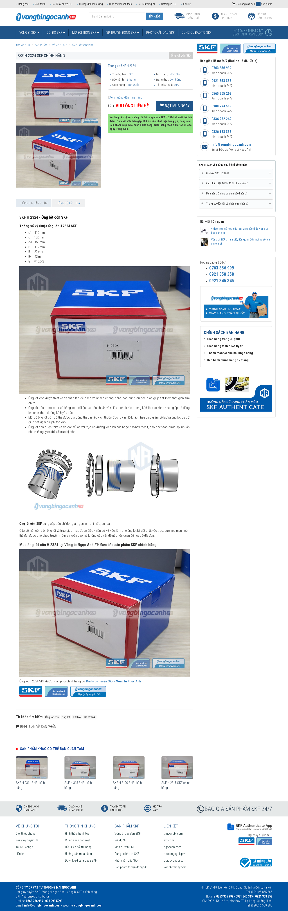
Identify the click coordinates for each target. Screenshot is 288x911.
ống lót (66, 717)
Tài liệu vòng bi (146, 4)
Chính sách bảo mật (77, 840)
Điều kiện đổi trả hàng (78, 847)
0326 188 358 (221, 132)
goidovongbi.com (175, 860)
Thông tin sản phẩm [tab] (33, 203)
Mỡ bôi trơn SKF (125, 847)
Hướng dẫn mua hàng (91, 4)
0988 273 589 (221, 106)
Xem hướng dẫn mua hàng (125, 97)
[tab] (236, 173)
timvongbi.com (173, 833)
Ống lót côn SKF (181, 55)
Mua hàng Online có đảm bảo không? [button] (236, 193)
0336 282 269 (221, 119)
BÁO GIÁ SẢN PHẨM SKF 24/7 (238, 808)
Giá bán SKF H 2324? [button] (236, 173)
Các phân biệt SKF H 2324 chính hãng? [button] (236, 183)
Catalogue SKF (169, 4)
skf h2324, (89, 717)
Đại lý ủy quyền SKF (62, 4)
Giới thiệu (40, 4)
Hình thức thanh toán (120, 4)
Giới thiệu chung (26, 833)
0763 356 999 (221, 68)
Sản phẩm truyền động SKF (131, 867)
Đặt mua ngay (175, 105)
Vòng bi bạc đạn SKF (128, 833)
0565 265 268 (221, 93)
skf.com (169, 840)
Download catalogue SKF (81, 860)
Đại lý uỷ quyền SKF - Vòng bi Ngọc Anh (113, 681)
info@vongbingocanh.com (231, 144)
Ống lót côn (52, 717)
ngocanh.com (172, 847)
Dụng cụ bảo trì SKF (127, 854)
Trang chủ (23, 4)
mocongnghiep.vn (175, 854)
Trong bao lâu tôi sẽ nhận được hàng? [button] (236, 203)
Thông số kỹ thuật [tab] (68, 203)
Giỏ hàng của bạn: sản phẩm (252, 4)
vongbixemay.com (175, 867)
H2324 (77, 717)
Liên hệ (187, 4)
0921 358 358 (221, 81)
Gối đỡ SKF (121, 840)
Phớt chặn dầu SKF (126, 860)
